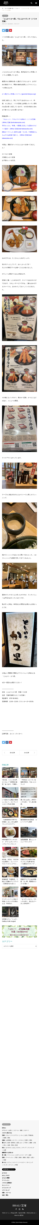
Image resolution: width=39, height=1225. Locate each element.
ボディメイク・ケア (21, 1155)
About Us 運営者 (19, 1215)
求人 (5, 1145)
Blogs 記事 (14, 1213)
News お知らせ (31, 1213)
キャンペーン (5, 1185)
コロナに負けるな (7, 1133)
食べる (4, 1162)
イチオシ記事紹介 (7, 1183)
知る (3, 1147)
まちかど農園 (5, 1178)
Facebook (16, 1209)
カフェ (9, 1162)
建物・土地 (33, 1142)
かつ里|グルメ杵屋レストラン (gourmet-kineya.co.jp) (19, 94)
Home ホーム (5, 1213)
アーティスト (9, 1157)
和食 (16, 1165)
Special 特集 (21, 1213)
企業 (5, 1150)
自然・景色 (11, 1145)
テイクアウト (15, 1135)
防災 (16, 1145)
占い (21, 1142)
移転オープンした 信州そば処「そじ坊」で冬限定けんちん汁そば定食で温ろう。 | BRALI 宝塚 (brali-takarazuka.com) (19, 135)
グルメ (8, 1135)
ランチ (5, 15)
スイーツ (15, 1162)
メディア (23, 1147)
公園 (17, 1142)
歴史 (9, 1137)
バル (21, 1135)
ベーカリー (22, 1162)
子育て (26, 1142)
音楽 (5, 1160)
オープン (15, 1140)
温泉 (30, 1155)
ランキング (31, 1147)
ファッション (11, 1155)
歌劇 (5, 1137)
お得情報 (8, 1140)
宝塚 (3, 1135)
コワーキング (5, 1190)
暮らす (4, 1142)
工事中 (26, 1140)
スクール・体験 (18, 1130)
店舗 (3, 1140)
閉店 (31, 1140)
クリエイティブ (6, 1187)
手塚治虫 (30, 1135)
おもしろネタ (16, 1147)
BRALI (4, 1128)
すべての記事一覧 (9, 8)
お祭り (10, 1130)
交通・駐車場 (11, 1142)
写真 (16, 1157)
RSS (23, 1209)
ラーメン (11, 1165)
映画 (20, 1157)
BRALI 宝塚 (20, 1205)
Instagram (19, 1209)
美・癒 (4, 1155)
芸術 (3, 1157)
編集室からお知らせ (7, 1152)
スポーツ (26, 1130)
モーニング (30, 1162)
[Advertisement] (19, 960)
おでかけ (8, 1147)
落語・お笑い (30, 1157)
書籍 (24, 1157)
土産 (25, 1135)
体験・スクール (6, 1192)
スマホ (21, 1140)
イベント (4, 1130)
